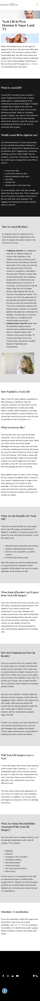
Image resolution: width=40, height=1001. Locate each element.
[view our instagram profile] (8, 976)
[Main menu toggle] (37, 5)
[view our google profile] (12, 976)
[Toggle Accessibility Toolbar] (4, 990)
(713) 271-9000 (20, 925)
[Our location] (36, 976)
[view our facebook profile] (3, 976)
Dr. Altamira (33, 64)
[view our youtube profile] (17, 976)
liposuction (16, 148)
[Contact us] (34, 976)
